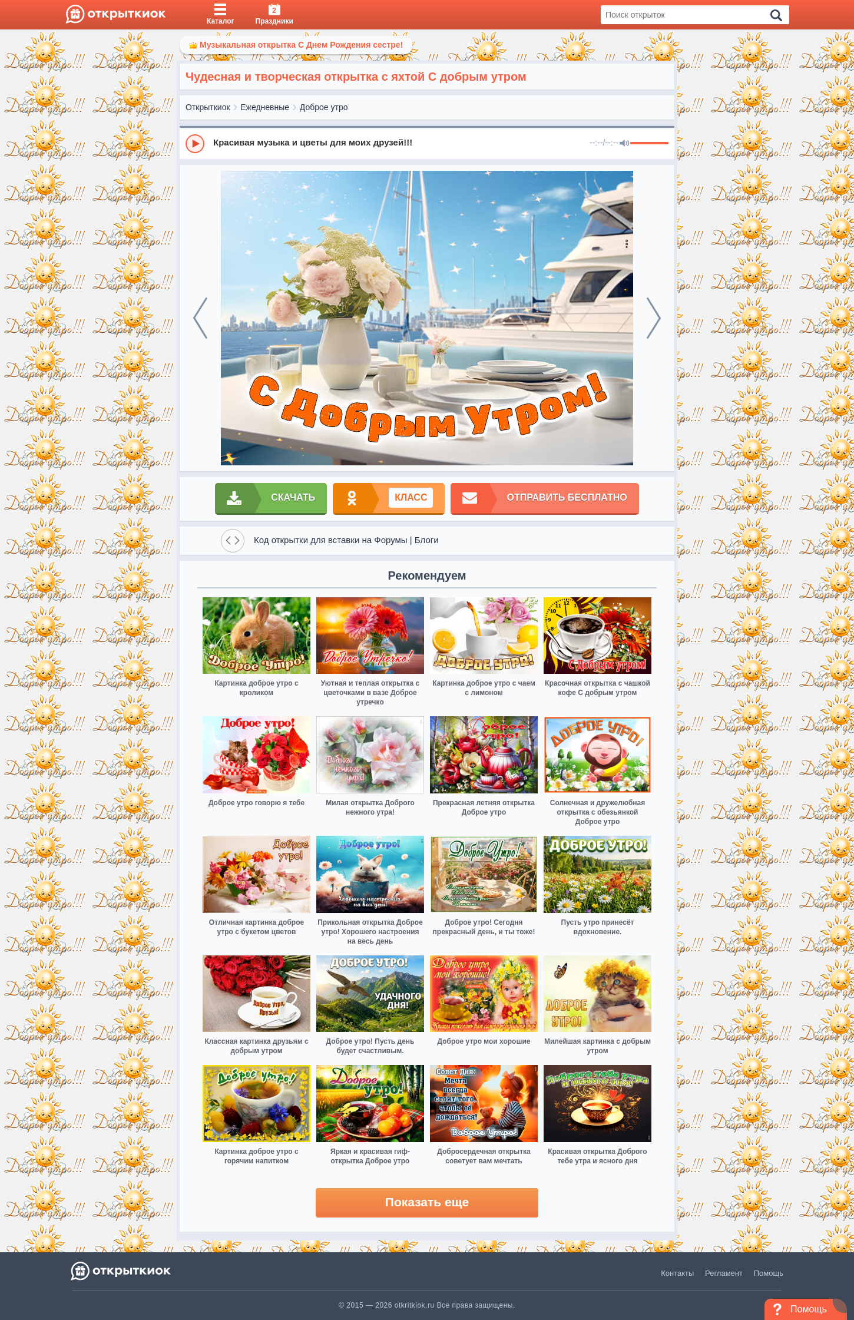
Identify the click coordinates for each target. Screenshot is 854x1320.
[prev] (200, 318)
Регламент (724, 1273)
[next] (653, 318)
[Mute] (624, 144)
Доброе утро (324, 107)
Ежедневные (264, 107)
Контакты (677, 1273)
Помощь (768, 1273)
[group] (427, 143)
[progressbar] (649, 144)
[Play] (195, 143)
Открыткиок (208, 107)
